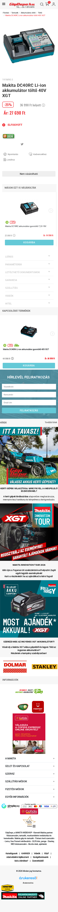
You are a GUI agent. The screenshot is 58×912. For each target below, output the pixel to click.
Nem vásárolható (29, 173)
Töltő (40, 12)
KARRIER (25, 853)
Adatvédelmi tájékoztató (17, 857)
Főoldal (6, 12)
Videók (37, 853)
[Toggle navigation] (3, 4)
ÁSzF (46, 853)
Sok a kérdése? (21, 860)
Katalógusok (11, 853)
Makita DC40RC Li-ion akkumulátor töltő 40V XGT (25, 15)
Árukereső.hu (28, 883)
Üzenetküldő (38, 860)
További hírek (51, 422)
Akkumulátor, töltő (28, 12)
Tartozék (14, 12)
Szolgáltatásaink (40, 857)
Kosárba (29, 242)
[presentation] (50, 210)
